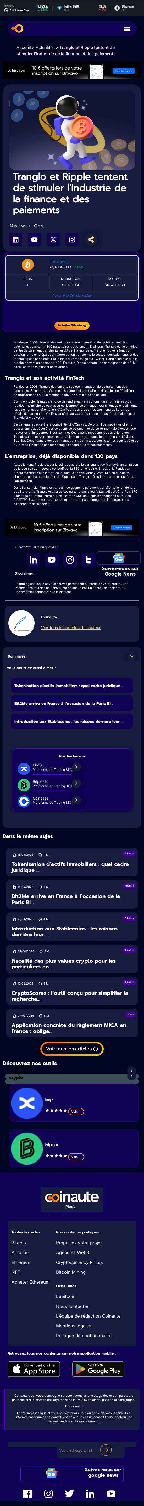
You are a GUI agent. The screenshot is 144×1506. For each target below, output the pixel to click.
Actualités (45, 47)
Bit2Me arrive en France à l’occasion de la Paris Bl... (63, 703)
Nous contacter (72, 1306)
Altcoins (20, 1252)
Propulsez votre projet (79, 1242)
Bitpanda (51, 1144)
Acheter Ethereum (31, 1282)
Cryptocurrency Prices (79, 1262)
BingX (49, 1099)
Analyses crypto (18, 1075)
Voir (76, 1111)
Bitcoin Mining (71, 1272)
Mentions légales (73, 1326)
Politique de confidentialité (84, 1335)
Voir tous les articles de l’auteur (71, 627)
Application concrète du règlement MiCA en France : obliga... (69, 1028)
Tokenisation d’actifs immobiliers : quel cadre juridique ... (69, 686)
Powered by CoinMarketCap (72, 295)
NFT (16, 1272)
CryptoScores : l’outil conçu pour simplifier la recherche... (70, 996)
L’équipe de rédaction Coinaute (88, 1316)
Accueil (23, 47)
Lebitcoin (65, 1296)
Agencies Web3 (72, 1252)
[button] (131, 656)
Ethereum (22, 1262)
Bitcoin (19, 1242)
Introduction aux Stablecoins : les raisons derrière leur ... (68, 722)
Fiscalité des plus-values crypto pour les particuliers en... (64, 964)
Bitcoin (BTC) (58, 262)
